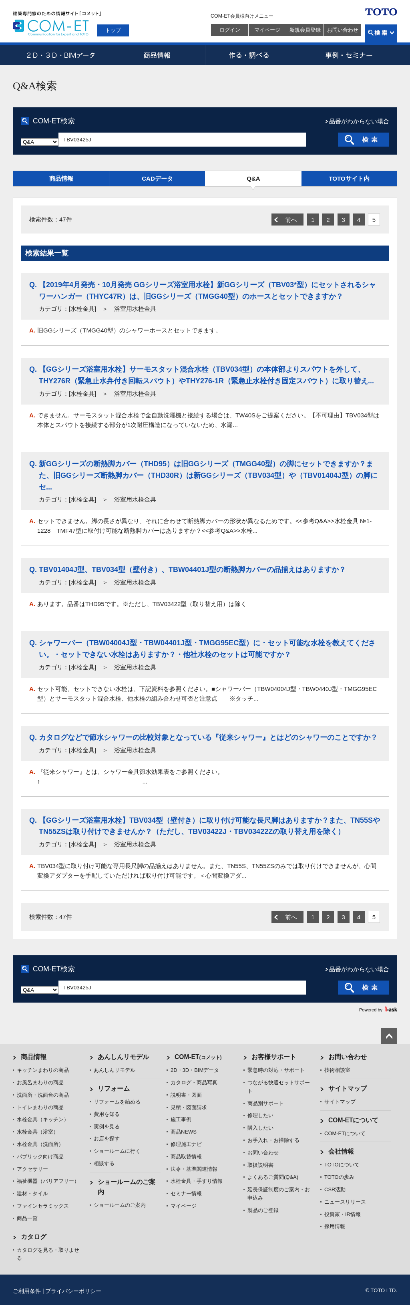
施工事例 (181, 1119)
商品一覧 (27, 1218)
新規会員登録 (305, 30)
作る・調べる (253, 55)
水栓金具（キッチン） (43, 1119)
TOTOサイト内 (349, 178)
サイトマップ (347, 1088)
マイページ (267, 30)
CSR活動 (335, 1189)
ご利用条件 (27, 1291)
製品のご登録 (263, 1210)
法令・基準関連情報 (194, 1169)
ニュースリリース (345, 1202)
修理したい (260, 1115)
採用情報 (334, 1226)
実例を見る (107, 1127)
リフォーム (114, 1088)
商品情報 (157, 55)
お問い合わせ (342, 30)
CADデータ (157, 178)
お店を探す (107, 1139)
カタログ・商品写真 (194, 1082)
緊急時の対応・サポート (276, 1070)
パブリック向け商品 (40, 1157)
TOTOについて (342, 1165)
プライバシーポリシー (73, 1291)
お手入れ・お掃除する (273, 1140)
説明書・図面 (186, 1095)
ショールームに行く (117, 1151)
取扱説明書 (260, 1165)
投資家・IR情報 (342, 1214)
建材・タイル (32, 1193)
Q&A (253, 178)
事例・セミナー (349, 55)
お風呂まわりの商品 (40, 1082)
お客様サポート (273, 1056)
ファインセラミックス (43, 1206)
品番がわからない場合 (359, 121)
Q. (33, 285)
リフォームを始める (117, 1102)
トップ (113, 30)
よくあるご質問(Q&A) (272, 1177)
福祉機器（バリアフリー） (48, 1181)
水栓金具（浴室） (37, 1132)
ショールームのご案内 (120, 1205)
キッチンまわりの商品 (43, 1070)
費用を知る (107, 1114)
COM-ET (198, 1056)
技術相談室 (337, 1070)
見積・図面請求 (189, 1107)
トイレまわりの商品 (40, 1107)
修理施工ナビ (186, 1144)
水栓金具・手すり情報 (197, 1181)
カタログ (33, 1236)
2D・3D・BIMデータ (61, 55)
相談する (104, 1163)
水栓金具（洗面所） (40, 1144)
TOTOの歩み (339, 1177)
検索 (381, 33)
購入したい (260, 1128)
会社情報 (341, 1151)
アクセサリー (32, 1169)
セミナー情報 (186, 1193)
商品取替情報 (186, 1157)
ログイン (229, 30)
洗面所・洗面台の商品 (43, 1095)
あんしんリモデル (123, 1056)
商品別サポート (265, 1103)
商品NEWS (184, 1132)
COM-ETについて (353, 1120)
